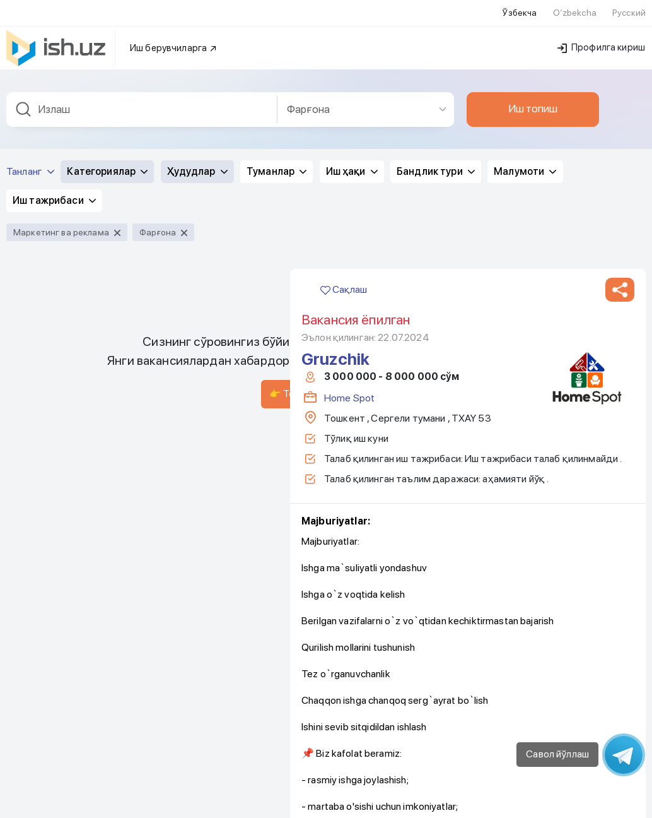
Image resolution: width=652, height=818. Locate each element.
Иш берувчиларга (174, 32)
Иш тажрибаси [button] (54, 185)
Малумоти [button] (525, 156)
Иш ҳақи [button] (352, 156)
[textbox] (141, 93)
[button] (619, 274)
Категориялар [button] (107, 156)
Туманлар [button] (276, 156)
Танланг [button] (30, 156)
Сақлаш (343, 274)
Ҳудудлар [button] (197, 156)
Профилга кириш (601, 31)
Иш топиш (532, 92)
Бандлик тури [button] (436, 156)
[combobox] (141, 93)
